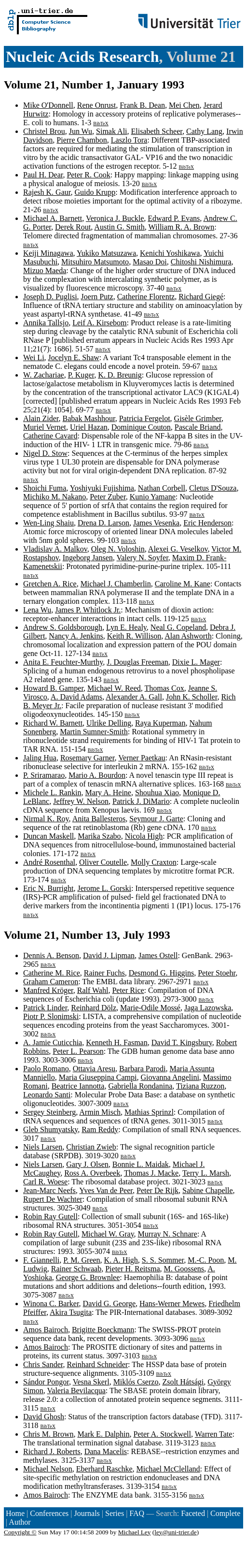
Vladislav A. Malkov (55, 549)
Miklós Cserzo (136, 1382)
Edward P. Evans (174, 218)
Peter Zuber (107, 497)
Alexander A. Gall (134, 697)
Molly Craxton (154, 862)
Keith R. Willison (134, 636)
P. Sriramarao (44, 775)
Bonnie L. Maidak (140, 1164)
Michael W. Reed (114, 688)
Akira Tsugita (71, 1312)
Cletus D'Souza (212, 488)
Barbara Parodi (142, 1068)
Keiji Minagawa (48, 253)
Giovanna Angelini (170, 1077)
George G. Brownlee (88, 1277)
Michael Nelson (47, 1469)
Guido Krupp (94, 192)
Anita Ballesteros (99, 819)
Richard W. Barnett (52, 723)
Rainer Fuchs (104, 973)
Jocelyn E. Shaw (73, 357)
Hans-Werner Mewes (172, 1303)
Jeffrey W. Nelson (81, 801)
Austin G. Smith (119, 227)
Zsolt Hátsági (183, 1382)
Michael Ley (134, 1532)
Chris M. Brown (48, 1434)
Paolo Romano (46, 1068)
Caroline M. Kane (182, 584)
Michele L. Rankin (52, 792)
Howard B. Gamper (53, 688)
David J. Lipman (109, 955)
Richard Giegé (200, 296)
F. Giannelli (41, 1260)
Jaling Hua (39, 758)
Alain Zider (41, 418)
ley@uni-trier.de (175, 1532)
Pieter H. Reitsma (132, 1269)
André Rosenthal (49, 862)
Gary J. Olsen (87, 1164)
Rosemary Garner (87, 758)
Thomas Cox (164, 688)
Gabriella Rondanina (140, 1086)
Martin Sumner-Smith (94, 732)
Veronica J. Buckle (115, 218)
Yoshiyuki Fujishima (102, 488)
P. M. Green (81, 1260)
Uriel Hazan (89, 427)
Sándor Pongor (46, 1382)
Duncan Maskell (48, 836)
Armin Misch (100, 1112)
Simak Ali (111, 131)
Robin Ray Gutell (50, 1216)
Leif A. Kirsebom (99, 323)
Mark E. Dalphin (103, 1434)
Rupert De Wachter (52, 1199)
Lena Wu (37, 610)
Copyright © (20, 1532)
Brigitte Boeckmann (103, 1330)
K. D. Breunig (120, 375)
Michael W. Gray (108, 1234)
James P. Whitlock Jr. (88, 610)
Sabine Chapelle (207, 1190)
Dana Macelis (105, 1451)
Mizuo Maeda (44, 270)
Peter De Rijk (157, 1190)
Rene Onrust (96, 105)
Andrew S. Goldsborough (62, 627)
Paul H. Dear (43, 175)
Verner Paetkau (141, 758)
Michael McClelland (168, 1469)
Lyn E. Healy (126, 627)
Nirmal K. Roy (46, 819)
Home (15, 1513)
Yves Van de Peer (106, 1190)
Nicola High (144, 836)
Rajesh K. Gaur (46, 192)
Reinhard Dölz (93, 1008)
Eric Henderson (207, 523)
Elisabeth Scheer (156, 131)
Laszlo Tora (129, 140)
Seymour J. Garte (156, 819)
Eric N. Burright (48, 888)
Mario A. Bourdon (97, 775)
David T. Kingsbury (181, 1042)
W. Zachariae (43, 375)
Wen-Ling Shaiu (48, 523)
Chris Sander (43, 1364)
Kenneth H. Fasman (117, 1042)
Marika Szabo (99, 836)
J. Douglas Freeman (137, 662)
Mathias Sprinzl (149, 1112)
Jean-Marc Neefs (49, 1190)
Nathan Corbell (161, 488)
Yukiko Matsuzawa (106, 253)
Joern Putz (97, 296)
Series (114, 1513)
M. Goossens (184, 1269)
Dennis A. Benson (51, 955)
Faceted (193, 1513)
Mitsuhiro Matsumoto (95, 262)
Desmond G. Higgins (161, 973)
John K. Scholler (191, 697)
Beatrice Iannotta (78, 1086)
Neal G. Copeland (178, 627)
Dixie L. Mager (196, 662)
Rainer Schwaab (76, 1269)
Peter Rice (128, 990)
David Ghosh (43, 1417)
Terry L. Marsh (205, 1173)
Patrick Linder (45, 1008)
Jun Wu (80, 131)
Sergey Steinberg (49, 1112)
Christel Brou (44, 131)
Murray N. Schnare (167, 1234)
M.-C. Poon (206, 1260)
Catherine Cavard (50, 436)
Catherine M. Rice (51, 973)
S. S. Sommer (163, 1260)
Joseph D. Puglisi (50, 296)
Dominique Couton (141, 427)
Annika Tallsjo (46, 323)
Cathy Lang (204, 131)
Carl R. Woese (45, 1182)
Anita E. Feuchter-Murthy (63, 662)
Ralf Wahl (93, 990)
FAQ (136, 1513)
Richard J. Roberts (52, 1451)
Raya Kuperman (160, 723)
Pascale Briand (198, 427)
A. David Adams (76, 697)
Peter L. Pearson (78, 1051)
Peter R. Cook (88, 175)
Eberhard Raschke (104, 1469)
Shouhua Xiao (157, 792)
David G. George (109, 1303)
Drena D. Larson (103, 523)
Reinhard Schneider (97, 1364)
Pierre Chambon (81, 140)
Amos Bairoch (45, 1330)
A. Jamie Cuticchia (52, 1042)
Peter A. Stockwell (162, 1434)
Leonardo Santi (46, 1095)
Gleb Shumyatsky (50, 1129)
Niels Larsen (42, 1147)
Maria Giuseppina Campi (98, 1077)
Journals (86, 1513)
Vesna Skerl (91, 1382)
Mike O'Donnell (48, 105)
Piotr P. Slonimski (51, 1016)
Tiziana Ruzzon (200, 1086)
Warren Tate (214, 1434)
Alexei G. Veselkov (178, 549)
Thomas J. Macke (151, 1173)
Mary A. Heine (108, 792)
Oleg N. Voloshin (118, 549)
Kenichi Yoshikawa (170, 253)
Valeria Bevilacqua (76, 1390)
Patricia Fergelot (144, 418)
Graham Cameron (50, 981)
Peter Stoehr (216, 973)
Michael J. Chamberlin (116, 584)
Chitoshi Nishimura (201, 262)
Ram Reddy (100, 1129)
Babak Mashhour (89, 418)
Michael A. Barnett (52, 218)
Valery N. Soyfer (142, 558)
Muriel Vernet (44, 427)
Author (19, 1522)
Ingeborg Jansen (88, 558)
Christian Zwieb (91, 1147)
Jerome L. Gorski (104, 888)
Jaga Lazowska (207, 1008)
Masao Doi (150, 262)
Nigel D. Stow (45, 453)
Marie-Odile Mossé (150, 1008)
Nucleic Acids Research (82, 56)
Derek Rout (73, 227)
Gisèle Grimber (197, 418)
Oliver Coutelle (103, 862)
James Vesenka (156, 523)
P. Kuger (81, 375)
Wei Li (33, 357)
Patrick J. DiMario (141, 801)
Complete (225, 1513)
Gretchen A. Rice (50, 584)
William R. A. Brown (182, 227)
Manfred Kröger (48, 990)
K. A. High (121, 1260)
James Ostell (158, 955)
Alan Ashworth (188, 636)
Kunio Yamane (153, 497)
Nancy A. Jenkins (76, 636)
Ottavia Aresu (94, 1068)
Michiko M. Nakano (54, 497)
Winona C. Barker (51, 1303)
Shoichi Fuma (44, 488)
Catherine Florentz (146, 296)
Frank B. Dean (142, 105)
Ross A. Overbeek (92, 1173)
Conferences (49, 1513)
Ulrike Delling (108, 723)
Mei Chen (184, 105)
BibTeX (101, 123)
